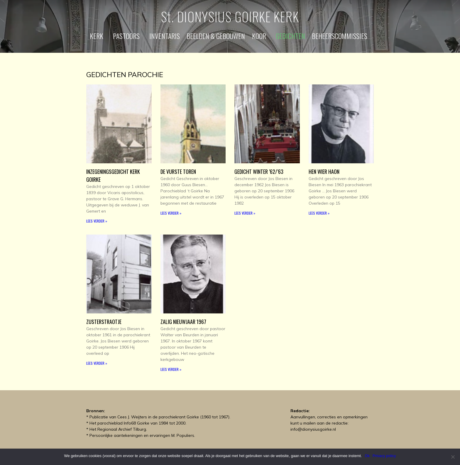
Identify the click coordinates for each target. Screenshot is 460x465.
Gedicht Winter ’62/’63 (258, 171)
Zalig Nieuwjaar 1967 (183, 321)
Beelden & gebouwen (216, 35)
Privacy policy (384, 456)
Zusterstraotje (103, 321)
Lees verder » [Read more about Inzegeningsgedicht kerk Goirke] (96, 220)
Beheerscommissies (341, 35)
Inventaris (164, 35)
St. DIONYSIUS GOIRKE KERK (230, 16)
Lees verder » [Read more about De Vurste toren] (170, 213)
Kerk (98, 35)
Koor (260, 35)
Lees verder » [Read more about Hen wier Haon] (319, 213)
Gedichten (290, 35)
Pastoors (128, 35)
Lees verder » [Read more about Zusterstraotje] (96, 363)
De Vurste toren (178, 171)
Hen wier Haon (324, 171)
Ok (367, 456)
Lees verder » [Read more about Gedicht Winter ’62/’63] (244, 213)
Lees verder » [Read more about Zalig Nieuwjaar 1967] (170, 369)
